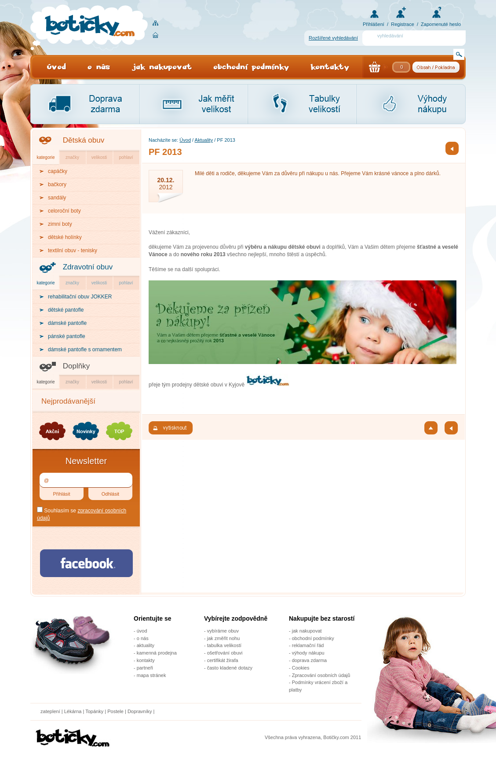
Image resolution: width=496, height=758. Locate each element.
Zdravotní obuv (88, 267)
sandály (57, 198)
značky (72, 157)
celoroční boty (64, 211)
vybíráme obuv (223, 630)
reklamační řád (308, 645)
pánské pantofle (66, 336)
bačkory (57, 184)
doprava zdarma (309, 660)
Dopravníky (140, 711)
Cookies (301, 667)
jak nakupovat (307, 630)
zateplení (50, 711)
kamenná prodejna (157, 652)
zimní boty (60, 224)
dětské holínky (65, 237)
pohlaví (126, 157)
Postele (115, 711)
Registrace (402, 24)
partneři (145, 667)
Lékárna (73, 711)
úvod (142, 630)
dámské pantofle (67, 323)
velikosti (99, 157)
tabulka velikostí (224, 645)
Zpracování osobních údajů (321, 675)
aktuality (145, 645)
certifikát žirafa (222, 660)
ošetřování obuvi (225, 652)
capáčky (57, 171)
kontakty (146, 660)
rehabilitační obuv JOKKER (80, 297)
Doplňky (76, 366)
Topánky (94, 711)
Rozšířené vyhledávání (333, 37)
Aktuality (204, 140)
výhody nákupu (308, 652)
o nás (143, 638)
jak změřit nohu (223, 638)
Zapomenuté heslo (441, 24)
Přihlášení (373, 24)
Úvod (185, 140)
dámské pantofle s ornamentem (85, 349)
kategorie (45, 157)
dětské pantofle (66, 310)
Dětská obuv (84, 140)
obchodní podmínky (313, 638)
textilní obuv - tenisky (72, 250)
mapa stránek (151, 675)
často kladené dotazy (229, 667)
